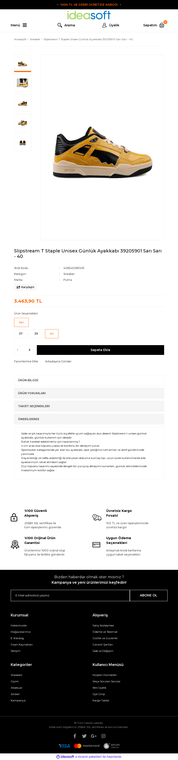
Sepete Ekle (100, 350)
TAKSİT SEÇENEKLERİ (34, 406)
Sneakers (16, 675)
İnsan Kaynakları (22, 644)
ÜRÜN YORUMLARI (32, 393)
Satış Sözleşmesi (103, 625)
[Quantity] (23, 350)
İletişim (15, 651)
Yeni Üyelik (99, 687)
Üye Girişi (99, 694)
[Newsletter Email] (70, 595)
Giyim (15, 681)
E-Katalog (17, 638)
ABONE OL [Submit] (148, 595)
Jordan (15, 694)
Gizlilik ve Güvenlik (105, 638)
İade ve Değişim (103, 651)
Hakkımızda (19, 625)
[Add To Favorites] (26, 361)
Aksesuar (17, 687)
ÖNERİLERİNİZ (28, 419)
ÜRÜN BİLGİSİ (28, 380)
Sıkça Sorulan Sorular (106, 681)
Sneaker (69, 274)
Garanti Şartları (103, 644)
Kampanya (18, 700)
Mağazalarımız (21, 631)
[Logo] (89, 15)
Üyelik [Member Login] (114, 25)
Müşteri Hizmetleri (105, 675)
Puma (67, 280)
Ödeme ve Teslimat (105, 631)
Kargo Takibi (101, 700)
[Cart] (155, 25)
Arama (69, 25)
